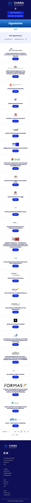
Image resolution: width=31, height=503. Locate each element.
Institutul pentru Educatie (16, 88)
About (5, 490)
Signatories (6, 462)
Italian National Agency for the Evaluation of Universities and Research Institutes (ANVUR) (15, 72)
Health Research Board (15, 103)
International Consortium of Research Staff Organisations (15, 262)
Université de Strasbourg (15, 278)
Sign (5, 486)
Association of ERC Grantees (15, 374)
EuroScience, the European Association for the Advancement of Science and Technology (15, 340)
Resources (6, 482)
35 (15, 431)
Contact (6, 484)
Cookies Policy (7, 495)
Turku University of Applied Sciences (15, 293)
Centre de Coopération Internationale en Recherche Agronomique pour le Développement (15, 164)
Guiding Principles (8, 473)
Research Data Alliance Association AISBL (15, 181)
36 (18, 431)
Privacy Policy (7, 492)
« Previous (4, 431)
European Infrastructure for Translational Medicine (15, 227)
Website (15, 59)
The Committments (8, 460)
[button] (12, 39)
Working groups (7, 475)
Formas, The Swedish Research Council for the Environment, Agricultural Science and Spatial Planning (15, 390)
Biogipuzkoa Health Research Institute (15, 148)
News (5, 480)
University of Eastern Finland (15, 324)
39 (27, 431)
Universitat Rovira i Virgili (15, 197)
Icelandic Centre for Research (15, 118)
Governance (6, 471)
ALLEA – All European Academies (15, 423)
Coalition (6, 469)
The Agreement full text (9, 458)
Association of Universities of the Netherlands (15, 308)
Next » (17, 434)
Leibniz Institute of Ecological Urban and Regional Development (15, 407)
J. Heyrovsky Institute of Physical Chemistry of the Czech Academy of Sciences (15, 54)
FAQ (4, 464)
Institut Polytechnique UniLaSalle (15, 133)
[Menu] (15, 8)
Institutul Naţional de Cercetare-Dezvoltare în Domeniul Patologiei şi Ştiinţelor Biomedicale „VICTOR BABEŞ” (16, 358)
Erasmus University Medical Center (15, 212)
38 (24, 431)
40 (13, 434)
